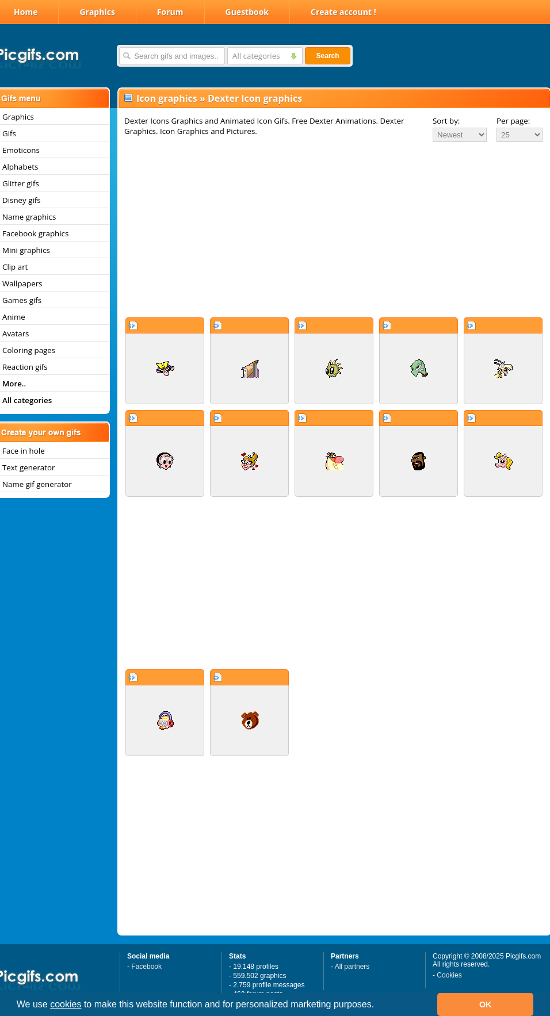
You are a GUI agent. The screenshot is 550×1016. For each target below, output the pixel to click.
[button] (378, 1005)
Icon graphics (166, 98)
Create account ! (343, 11)
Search (327, 56)
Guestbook (247, 11)
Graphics (96, 11)
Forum (170, 11)
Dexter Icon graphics (255, 98)
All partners (352, 967)
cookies (65, 1004)
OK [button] (485, 1004)
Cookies (449, 975)
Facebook (146, 967)
